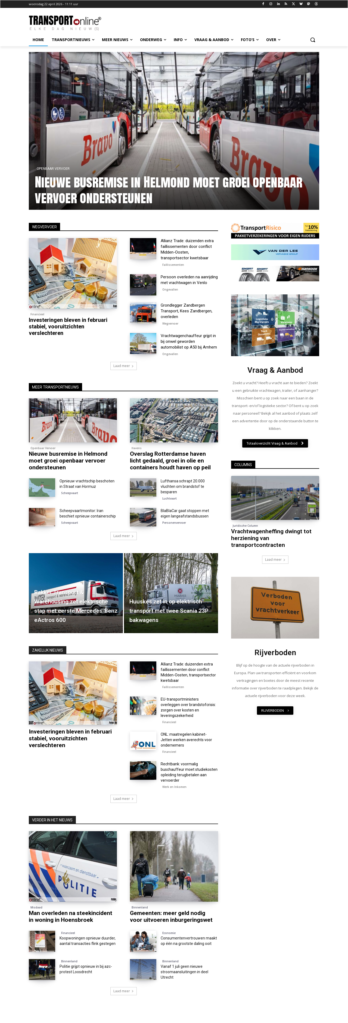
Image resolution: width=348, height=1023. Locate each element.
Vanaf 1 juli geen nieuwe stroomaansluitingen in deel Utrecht (184, 971)
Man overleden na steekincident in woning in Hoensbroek (70, 916)
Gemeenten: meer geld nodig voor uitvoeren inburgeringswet (171, 916)
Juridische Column (245, 526)
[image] (275, 325)
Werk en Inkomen (174, 787)
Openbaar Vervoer (54, 169)
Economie (169, 933)
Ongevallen (170, 289)
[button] (312, 39)
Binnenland (140, 907)
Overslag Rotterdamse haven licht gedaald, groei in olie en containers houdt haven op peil (170, 461)
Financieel (37, 314)
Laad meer (123, 365)
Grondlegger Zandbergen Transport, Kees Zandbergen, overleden (186, 311)
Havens (137, 448)
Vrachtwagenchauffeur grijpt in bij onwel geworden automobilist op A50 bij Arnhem (189, 341)
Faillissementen (173, 265)
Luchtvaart (169, 498)
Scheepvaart (69, 493)
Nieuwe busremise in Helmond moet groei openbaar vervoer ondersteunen (170, 190)
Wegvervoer (170, 323)
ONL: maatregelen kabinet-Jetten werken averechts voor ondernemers (186, 739)
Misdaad (36, 907)
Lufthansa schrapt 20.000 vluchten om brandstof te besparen (183, 486)
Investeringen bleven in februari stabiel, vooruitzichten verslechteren (68, 326)
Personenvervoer (174, 523)
